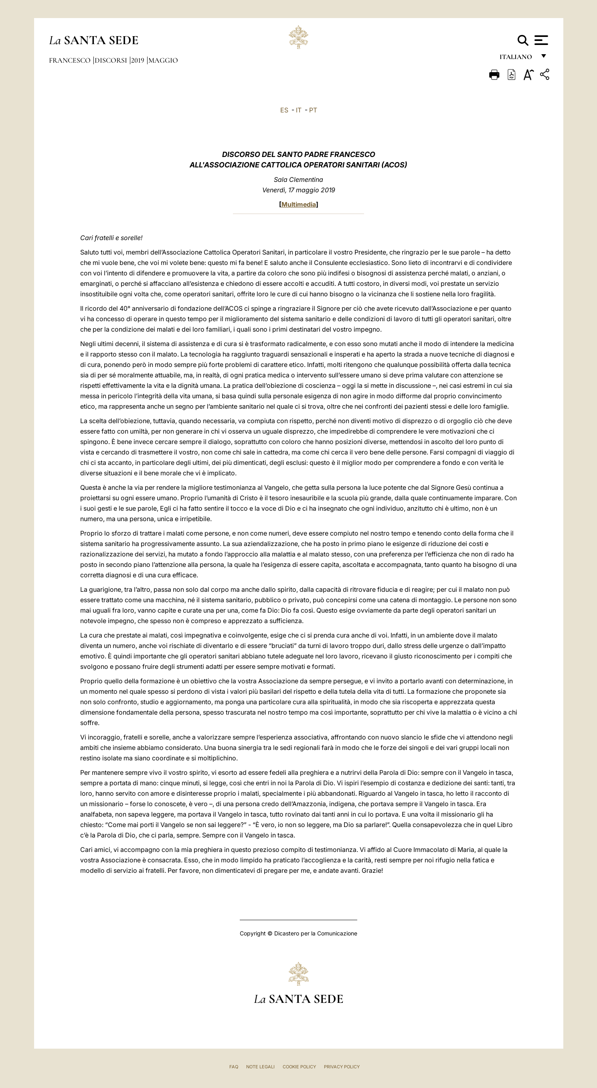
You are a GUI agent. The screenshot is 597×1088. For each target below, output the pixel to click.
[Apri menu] (540, 40)
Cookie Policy (299, 1067)
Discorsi (112, 60)
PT (313, 110)
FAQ (233, 1067)
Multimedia (298, 204)
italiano (517, 59)
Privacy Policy (342, 1067)
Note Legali (260, 1067)
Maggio (163, 60)
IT (299, 110)
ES (284, 110)
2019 (138, 60)
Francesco (70, 60)
